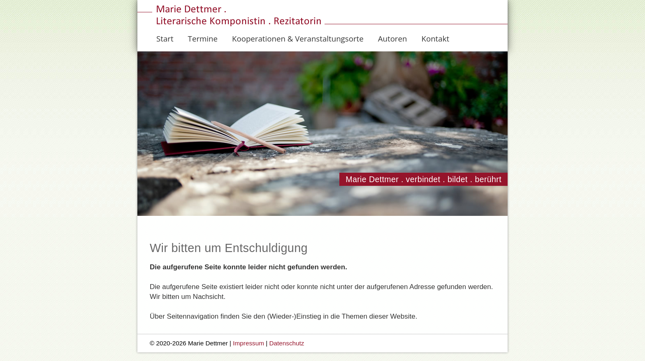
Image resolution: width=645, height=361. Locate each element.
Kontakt (435, 38)
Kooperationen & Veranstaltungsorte (298, 38)
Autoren (392, 38)
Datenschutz (286, 343)
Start (165, 38)
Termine (203, 38)
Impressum (248, 343)
